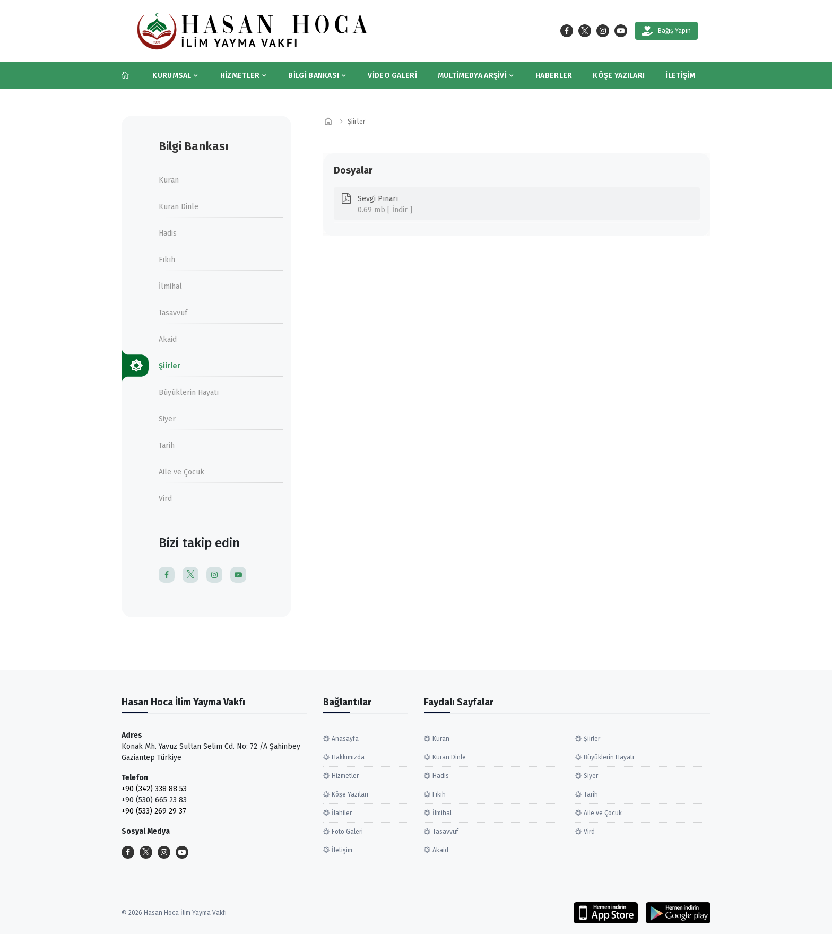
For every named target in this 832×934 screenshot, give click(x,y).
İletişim (680, 75)
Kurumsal (171, 75)
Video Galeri (392, 75)
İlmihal (170, 286)
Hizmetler (240, 75)
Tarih (167, 445)
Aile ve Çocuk (181, 472)
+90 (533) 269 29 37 (154, 811)
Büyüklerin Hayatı (189, 392)
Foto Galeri (347, 831)
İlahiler (342, 813)
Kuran (169, 180)
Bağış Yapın (666, 30)
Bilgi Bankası (313, 75)
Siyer (167, 418)
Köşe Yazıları (619, 75)
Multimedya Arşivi (472, 75)
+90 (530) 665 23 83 (154, 800)
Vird (165, 498)
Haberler (553, 75)
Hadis (168, 233)
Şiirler (169, 365)
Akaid (168, 339)
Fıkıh (167, 259)
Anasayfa (345, 738)
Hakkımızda (348, 757)
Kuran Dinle (178, 206)
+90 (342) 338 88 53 (154, 788)
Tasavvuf (173, 312)
